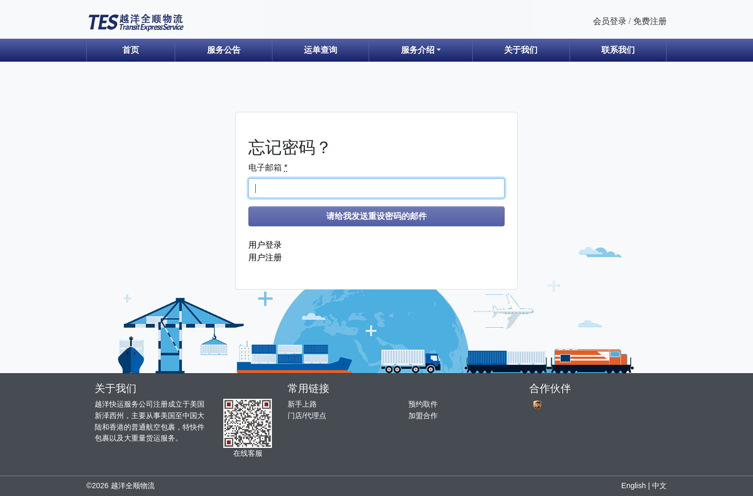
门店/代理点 (307, 415)
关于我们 (521, 49)
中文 (659, 485)
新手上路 (302, 404)
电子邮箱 (268, 167)
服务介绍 (418, 49)
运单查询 (320, 49)
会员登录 (609, 21)
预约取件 (423, 404)
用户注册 (265, 257)
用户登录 (265, 244)
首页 (130, 49)
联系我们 (618, 49)
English (633, 485)
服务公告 (224, 49)
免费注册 (650, 21)
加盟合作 (423, 415)
